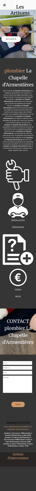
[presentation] (17, 398)
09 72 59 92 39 (11, 39)
